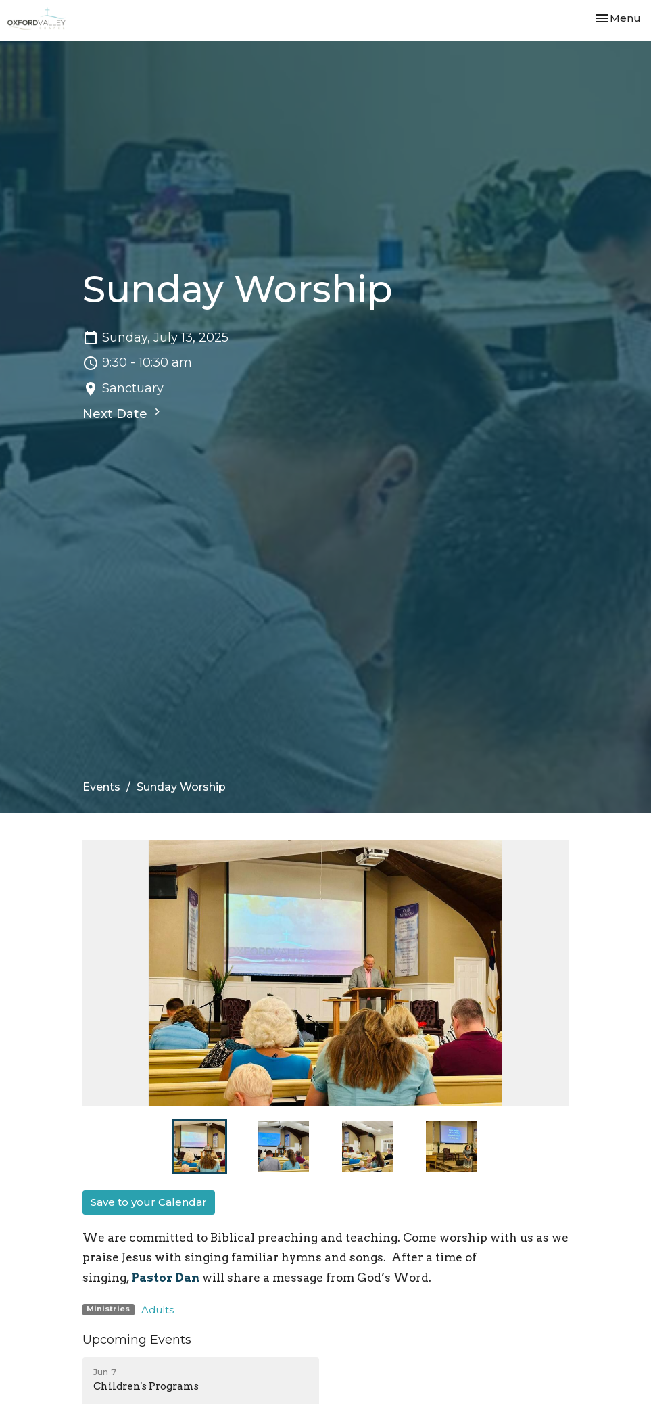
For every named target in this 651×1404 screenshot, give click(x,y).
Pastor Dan (165, 1277)
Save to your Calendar (149, 1202)
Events (101, 786)
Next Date (123, 413)
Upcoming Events (136, 1339)
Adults (157, 1309)
